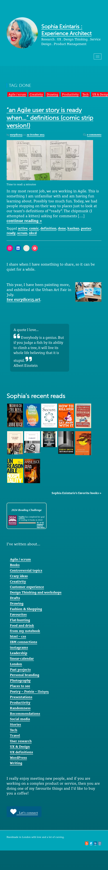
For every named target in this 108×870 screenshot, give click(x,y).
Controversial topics (26, 570)
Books (15, 565)
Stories (15, 724)
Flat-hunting (20, 620)
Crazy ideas (19, 576)
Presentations (21, 697)
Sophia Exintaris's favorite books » (76, 493)
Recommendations (25, 713)
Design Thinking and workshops (35, 592)
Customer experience (27, 587)
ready (11, 233)
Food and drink (22, 625)
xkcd (33, 233)
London (16, 664)
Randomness (20, 708)
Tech (85, 94)
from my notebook (25, 631)
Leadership (18, 653)
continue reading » (24, 220)
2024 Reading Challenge (26, 510)
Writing (16, 763)
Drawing (52, 94)
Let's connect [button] (24, 812)
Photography (20, 680)
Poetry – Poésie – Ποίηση (29, 691)
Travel (15, 735)
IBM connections (23, 642)
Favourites (18, 614)
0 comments (94, 134)
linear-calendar (22, 658)
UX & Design (20, 746)
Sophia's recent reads (36, 396)
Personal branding (24, 675)
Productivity (70, 94)
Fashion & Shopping (26, 609)
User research (21, 741)
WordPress (18, 757)
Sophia (22, 517)
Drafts (15, 598)
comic (34, 228)
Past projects (20, 669)
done (62, 228)
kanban (73, 228)
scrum (22, 233)
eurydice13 (16, 134)
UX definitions (21, 752)
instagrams (19, 647)
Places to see (20, 686)
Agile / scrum (17, 94)
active (23, 228)
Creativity (36, 94)
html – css (18, 636)
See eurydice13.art (23, 299)
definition (48, 228)
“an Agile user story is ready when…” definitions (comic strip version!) (50, 118)
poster (86, 228)
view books (41, 527)
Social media (20, 719)
